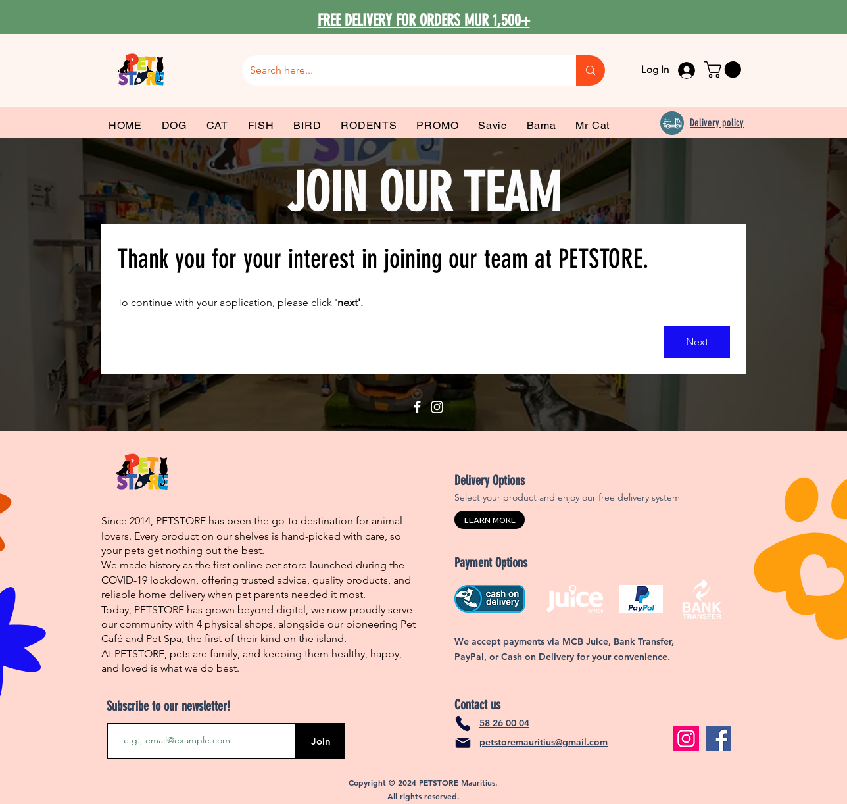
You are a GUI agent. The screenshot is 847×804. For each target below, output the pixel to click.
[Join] (321, 741)
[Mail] (463, 742)
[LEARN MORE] (489, 520)
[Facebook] (417, 407)
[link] (724, 69)
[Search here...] (399, 70)
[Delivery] (672, 123)
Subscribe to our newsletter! (168, 706)
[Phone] (463, 723)
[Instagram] (437, 407)
